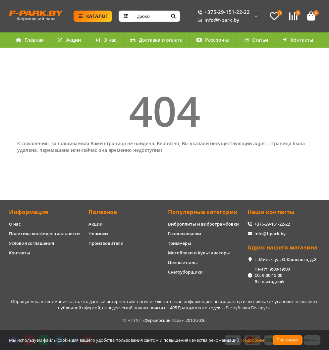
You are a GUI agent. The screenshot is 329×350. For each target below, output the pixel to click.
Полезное (102, 212)
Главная (30, 40)
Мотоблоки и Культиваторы (199, 253)
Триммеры (179, 243)
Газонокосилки (184, 234)
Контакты (297, 40)
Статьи (255, 40)
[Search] (156, 16)
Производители (106, 243)
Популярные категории (203, 212)
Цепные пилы (183, 262)
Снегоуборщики (185, 272)
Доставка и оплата (156, 40)
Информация (28, 212)
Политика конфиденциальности (44, 234)
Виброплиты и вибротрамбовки (203, 224)
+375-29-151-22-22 (222, 12)
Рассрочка (213, 40)
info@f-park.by (217, 20)
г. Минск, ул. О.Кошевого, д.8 (285, 259)
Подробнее (252, 340)
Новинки (98, 234)
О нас (105, 40)
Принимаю (288, 340)
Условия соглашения (31, 243)
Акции (69, 40)
